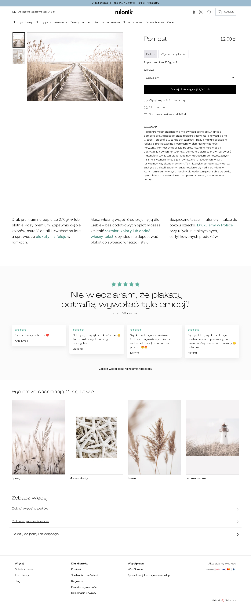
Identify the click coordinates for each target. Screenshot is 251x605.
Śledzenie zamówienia (85, 575)
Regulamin (77, 581)
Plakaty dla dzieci (81, 22)
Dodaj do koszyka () (190, 89)
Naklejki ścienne (132, 22)
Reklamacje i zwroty (83, 593)
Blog (17, 581)
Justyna (134, 352)
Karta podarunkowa (107, 22)
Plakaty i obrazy (22, 22)
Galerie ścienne (154, 22)
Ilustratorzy (22, 575)
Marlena (77, 348)
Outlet (170, 22)
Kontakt (76, 569)
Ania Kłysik (21, 340)
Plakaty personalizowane (51, 22)
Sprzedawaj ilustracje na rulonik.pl (149, 575)
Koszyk (226, 12)
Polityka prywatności (84, 587)
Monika (192, 352)
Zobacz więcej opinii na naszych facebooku (125, 368)
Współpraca (135, 569)
